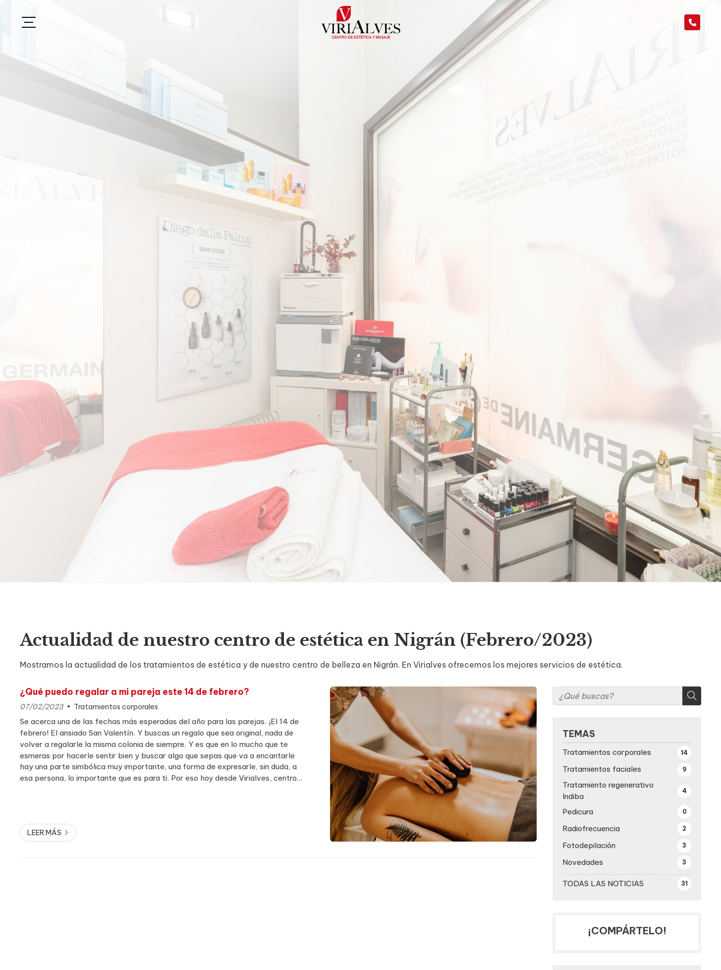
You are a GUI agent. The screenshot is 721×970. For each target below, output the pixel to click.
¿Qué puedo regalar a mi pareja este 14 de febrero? (134, 691)
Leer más (44, 832)
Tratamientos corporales (116, 706)
